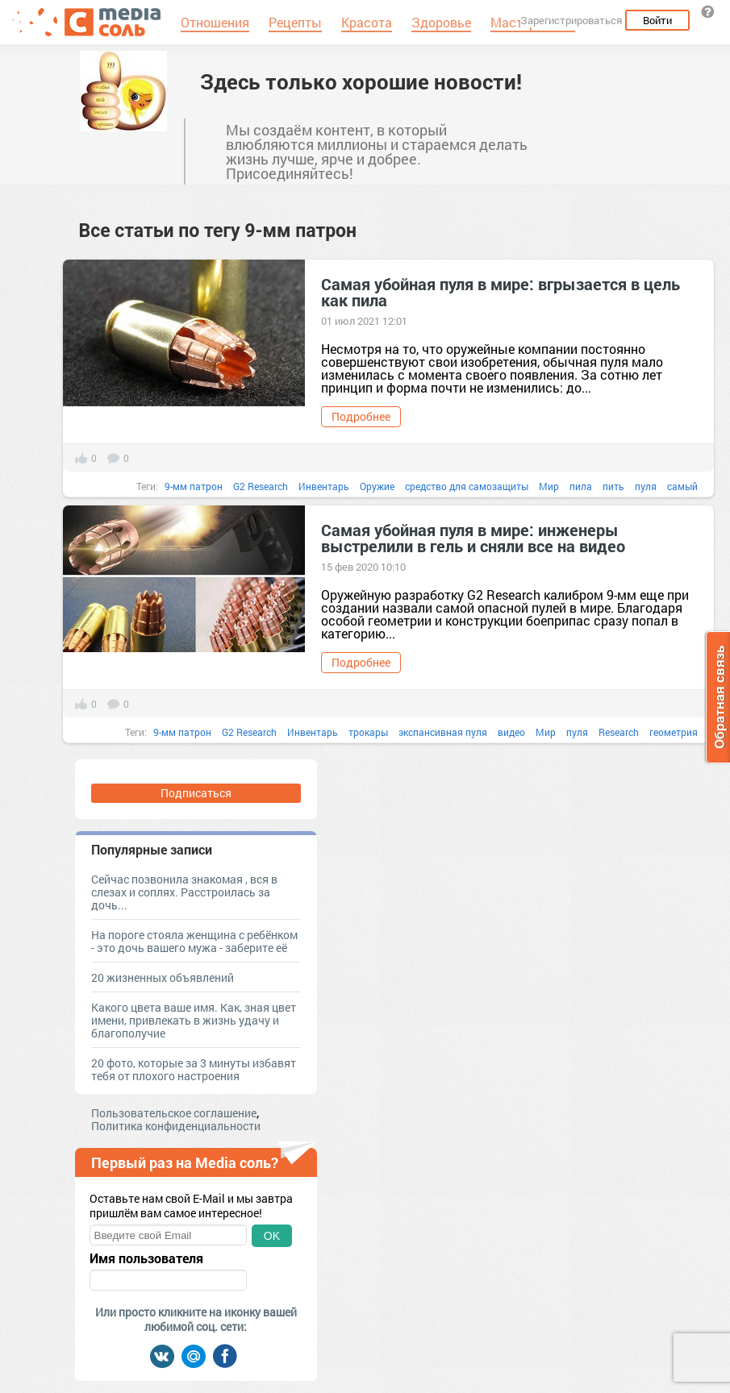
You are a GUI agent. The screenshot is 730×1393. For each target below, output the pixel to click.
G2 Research (260, 486)
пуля (646, 486)
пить (613, 486)
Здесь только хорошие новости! (361, 81)
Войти (657, 20)
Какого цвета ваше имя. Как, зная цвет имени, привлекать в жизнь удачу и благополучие (193, 1020)
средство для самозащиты (466, 486)
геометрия (673, 732)
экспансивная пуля (442, 732)
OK (272, 1235)
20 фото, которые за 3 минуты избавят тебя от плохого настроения (193, 1069)
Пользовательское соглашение (174, 1113)
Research (619, 732)
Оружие (377, 486)
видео (511, 732)
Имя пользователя (146, 1258)
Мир (549, 486)
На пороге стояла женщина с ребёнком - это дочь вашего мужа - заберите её (194, 941)
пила (580, 486)
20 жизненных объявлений (162, 977)
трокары (368, 732)
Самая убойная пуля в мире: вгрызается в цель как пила (500, 292)
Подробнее (361, 416)
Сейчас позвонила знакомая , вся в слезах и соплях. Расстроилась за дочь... (184, 892)
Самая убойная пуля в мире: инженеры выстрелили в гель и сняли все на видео (473, 538)
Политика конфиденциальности (176, 1125)
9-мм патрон (194, 486)
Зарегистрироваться (571, 20)
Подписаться (196, 792)
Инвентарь (323, 486)
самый (682, 486)
